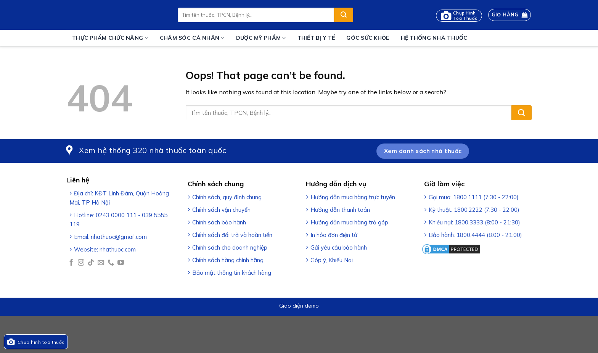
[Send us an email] (101, 263)
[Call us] (111, 263)
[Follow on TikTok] (91, 263)
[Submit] (343, 15)
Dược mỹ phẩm (261, 38)
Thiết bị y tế (316, 37)
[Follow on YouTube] (120, 263)
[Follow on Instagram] (81, 263)
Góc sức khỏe (367, 37)
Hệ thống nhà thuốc (434, 37)
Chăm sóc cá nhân (192, 38)
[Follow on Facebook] (71, 263)
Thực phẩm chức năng (110, 38)
